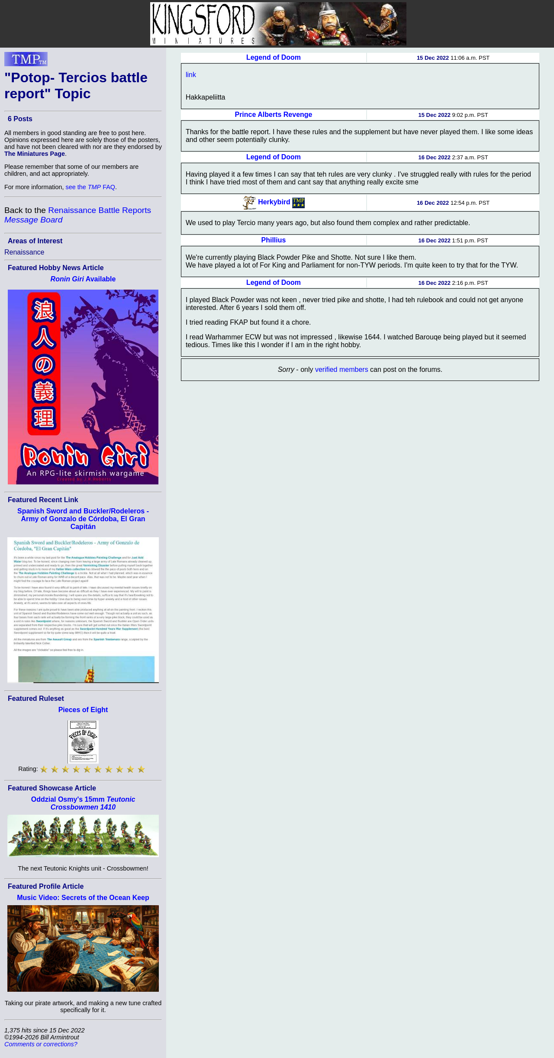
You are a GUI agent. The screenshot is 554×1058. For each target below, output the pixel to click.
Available (83, 279)
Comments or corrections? (40, 1044)
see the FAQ (90, 187)
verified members (341, 369)
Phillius (273, 240)
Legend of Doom (273, 57)
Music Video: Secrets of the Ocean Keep (83, 897)
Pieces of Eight (83, 709)
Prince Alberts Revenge (273, 114)
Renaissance (24, 252)
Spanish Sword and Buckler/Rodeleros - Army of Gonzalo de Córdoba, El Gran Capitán (83, 518)
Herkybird (274, 202)
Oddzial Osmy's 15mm (83, 803)
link (191, 74)
